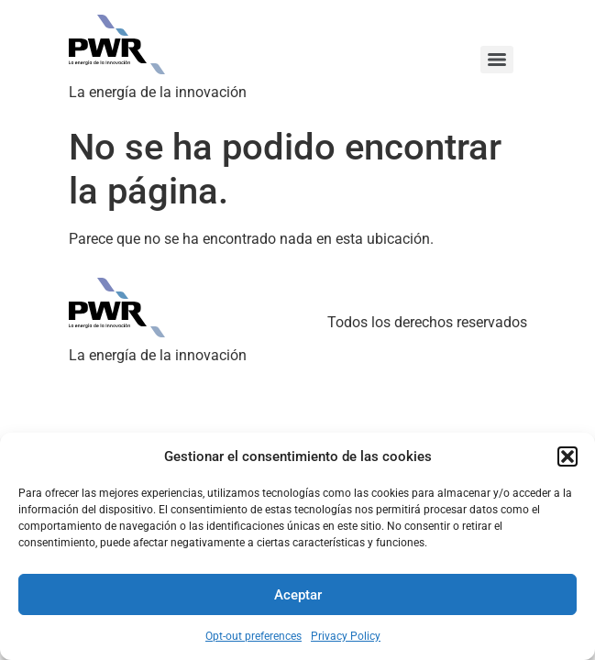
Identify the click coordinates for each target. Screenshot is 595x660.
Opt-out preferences (253, 636)
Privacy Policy (345, 636)
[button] (567, 456)
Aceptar (298, 595)
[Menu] (496, 59)
